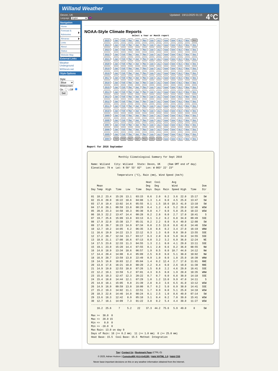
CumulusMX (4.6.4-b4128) (136, 356)
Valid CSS (175, 356)
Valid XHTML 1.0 (159, 356)
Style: (63, 79)
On (61, 89)
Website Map (67, 55)
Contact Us (127, 352)
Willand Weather (82, 8)
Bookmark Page (143, 352)
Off (71, 89)
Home (64, 26)
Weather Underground (67, 64)
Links (63, 42)
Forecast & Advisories (66, 32)
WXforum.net (67, 69)
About (64, 46)
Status (64, 51)
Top (118, 352)
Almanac (65, 38)
